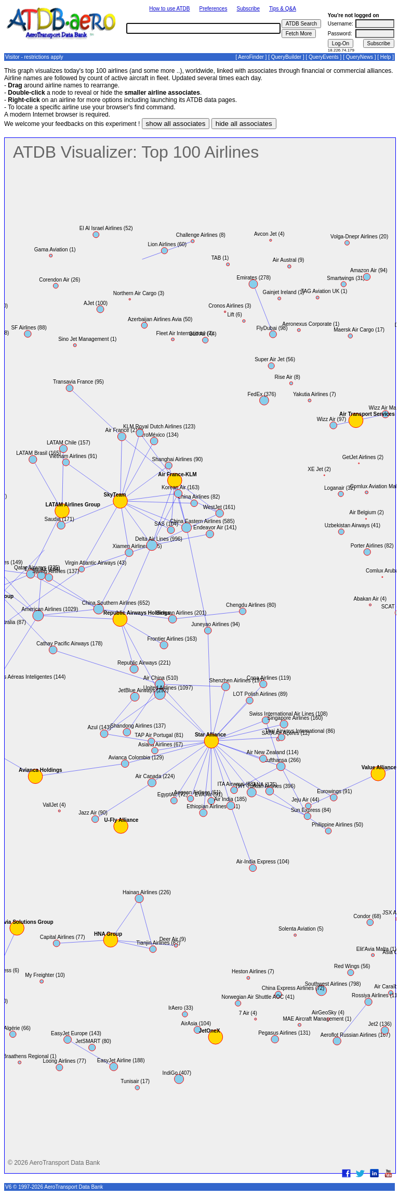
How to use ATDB (169, 8)
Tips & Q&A (282, 8)
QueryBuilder (286, 57)
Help (385, 57)
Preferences (214, 8)
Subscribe (248, 8)
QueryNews (359, 57)
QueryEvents (324, 57)
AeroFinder (250, 57)
